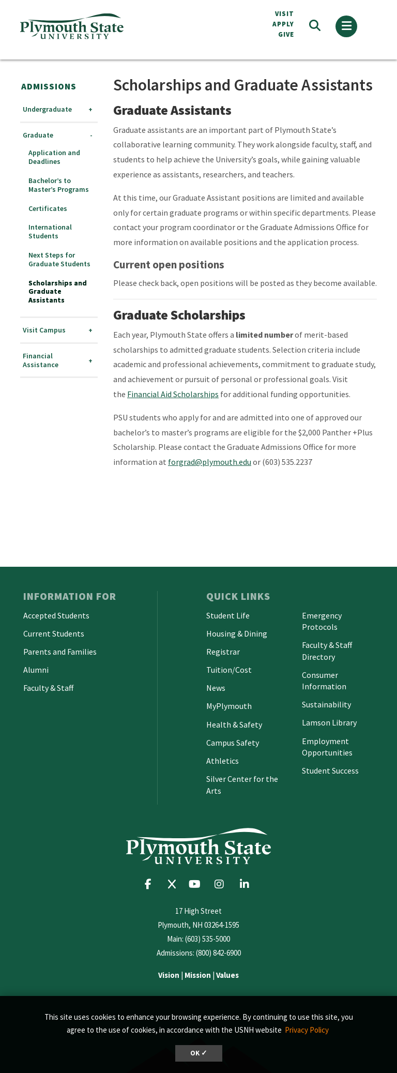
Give (286, 34)
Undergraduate (47, 109)
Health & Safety (234, 724)
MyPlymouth (229, 706)
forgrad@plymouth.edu (209, 462)
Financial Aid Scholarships (173, 394)
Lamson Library (329, 722)
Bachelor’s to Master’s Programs (58, 185)
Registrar (223, 651)
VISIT (284, 13)
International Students (50, 231)
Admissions (49, 86)
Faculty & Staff (48, 688)
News (215, 688)
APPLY (283, 24)
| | (198, 975)
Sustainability (326, 704)
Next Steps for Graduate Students (59, 259)
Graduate (38, 135)
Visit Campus (44, 330)
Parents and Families (60, 651)
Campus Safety (232, 742)
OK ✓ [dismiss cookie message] (198, 1053)
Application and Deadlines (54, 157)
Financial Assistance (40, 360)
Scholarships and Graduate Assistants (57, 292)
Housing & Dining (236, 633)
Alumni (36, 669)
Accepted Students (56, 615)
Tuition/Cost (229, 669)
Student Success (330, 770)
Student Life (228, 615)
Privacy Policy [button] (307, 1030)
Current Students (53, 633)
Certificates (47, 208)
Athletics (222, 760)
